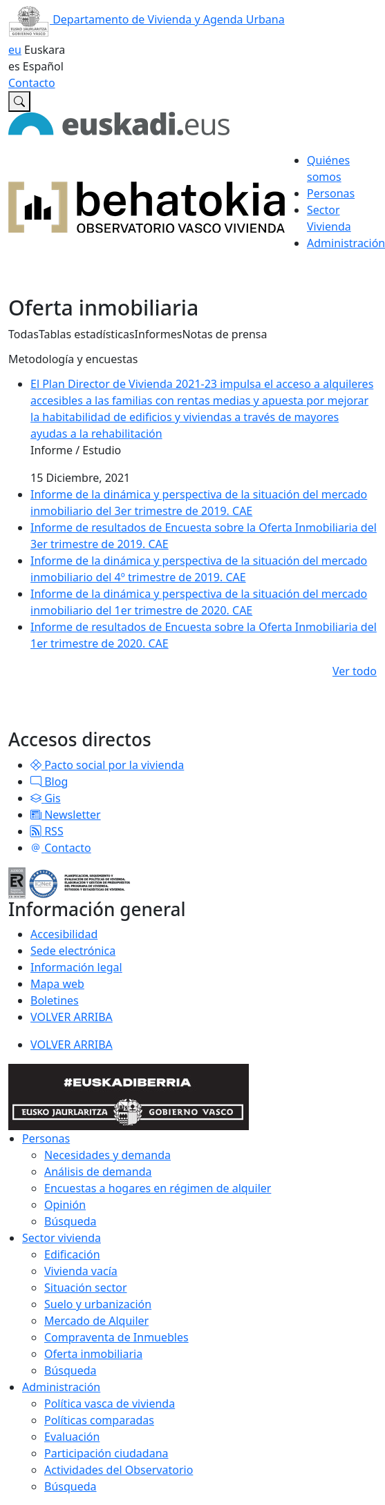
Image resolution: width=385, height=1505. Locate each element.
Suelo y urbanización (97, 1304)
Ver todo (354, 671)
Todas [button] (23, 334)
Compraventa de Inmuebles (116, 1337)
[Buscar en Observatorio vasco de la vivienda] (19, 101)
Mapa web (57, 983)
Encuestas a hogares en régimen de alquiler (157, 1188)
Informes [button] (158, 334)
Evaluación (72, 1436)
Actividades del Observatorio (118, 1469)
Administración (61, 1387)
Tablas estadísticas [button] (87, 334)
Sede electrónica (72, 950)
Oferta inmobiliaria (93, 1353)
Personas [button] (331, 193)
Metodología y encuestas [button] (73, 359)
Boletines (54, 1000)
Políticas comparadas (99, 1420)
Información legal (76, 967)
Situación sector (85, 1287)
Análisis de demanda (98, 1171)
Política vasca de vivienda (109, 1403)
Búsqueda (70, 1221)
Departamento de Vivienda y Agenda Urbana (146, 19)
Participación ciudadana (106, 1453)
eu (14, 49)
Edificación (72, 1254)
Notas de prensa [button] (224, 334)
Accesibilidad (63, 934)
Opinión (65, 1204)
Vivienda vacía (81, 1271)
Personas (46, 1138)
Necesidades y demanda (107, 1155)
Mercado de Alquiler (96, 1320)
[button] (35, 765)
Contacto (31, 82)
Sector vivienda (61, 1237)
